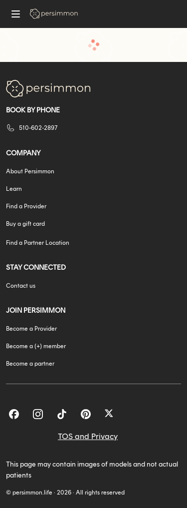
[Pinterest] (86, 414)
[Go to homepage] (54, 13)
